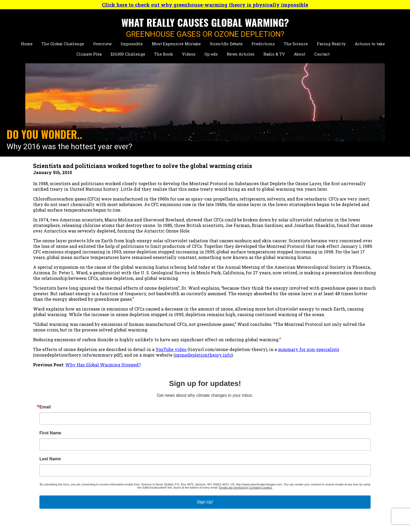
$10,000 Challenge (128, 54)
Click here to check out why (205, 4)
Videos (188, 54)
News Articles (240, 54)
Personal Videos (266, 466)
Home (27, 43)
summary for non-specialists (63, 394)
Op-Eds (256, 476)
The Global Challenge (63, 43)
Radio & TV (274, 54)
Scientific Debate (226, 43)
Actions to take (370, 43)
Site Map (258, 495)
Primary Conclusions (199, 449)
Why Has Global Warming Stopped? (103, 409)
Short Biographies (124, 449)
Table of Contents (195, 455)
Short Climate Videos (271, 455)
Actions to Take (49, 488)
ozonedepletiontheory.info (62, 399)
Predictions (263, 43)
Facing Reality (331, 43)
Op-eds (211, 54)
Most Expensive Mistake (176, 43)
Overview (102, 43)
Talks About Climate (270, 449)
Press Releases (192, 495)
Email (303, 198)
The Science (296, 43)
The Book (163, 54)
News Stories (119, 466)
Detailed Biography (125, 455)
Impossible (132, 43)
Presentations (120, 472)
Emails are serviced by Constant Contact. (338, 294)
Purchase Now (192, 466)
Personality (117, 460)
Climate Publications (127, 477)
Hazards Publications (127, 483)
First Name (308, 224)
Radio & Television (196, 486)
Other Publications (125, 488)
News (183, 476)
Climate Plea (89, 54)
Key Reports (118, 494)
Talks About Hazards (270, 460)
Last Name (308, 250)
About (299, 54)
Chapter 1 (187, 460)
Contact (322, 54)
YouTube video (171, 388)
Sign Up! (334, 309)
